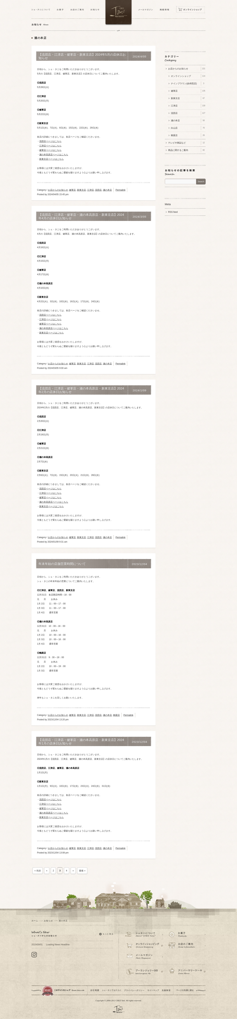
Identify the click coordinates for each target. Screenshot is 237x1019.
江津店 (90, 190)
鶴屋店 (116, 715)
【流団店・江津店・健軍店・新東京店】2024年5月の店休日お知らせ (82, 56)
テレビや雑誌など (187, 143)
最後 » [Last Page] (82, 870)
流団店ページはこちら (50, 141)
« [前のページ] (46, 870)
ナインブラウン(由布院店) (188, 83)
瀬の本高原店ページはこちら (53, 154)
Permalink (120, 190)
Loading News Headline (50, 944)
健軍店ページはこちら (50, 150)
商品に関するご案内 (187, 150)
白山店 (188, 128)
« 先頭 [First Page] (37, 870)
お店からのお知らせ (58, 190)
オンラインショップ (188, 76)
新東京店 (81, 190)
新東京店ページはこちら (51, 159)
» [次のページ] (73, 870)
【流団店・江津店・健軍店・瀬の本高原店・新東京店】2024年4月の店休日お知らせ (81, 216)
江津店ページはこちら (50, 145)
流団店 (98, 190)
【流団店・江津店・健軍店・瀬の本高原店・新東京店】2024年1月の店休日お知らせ (81, 741)
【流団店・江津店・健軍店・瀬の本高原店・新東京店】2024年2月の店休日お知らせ (81, 390)
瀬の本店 (107, 190)
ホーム (34, 921)
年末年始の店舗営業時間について (62, 564)
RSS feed (173, 212)
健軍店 (72, 190)
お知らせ (48, 921)
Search (201, 181)
